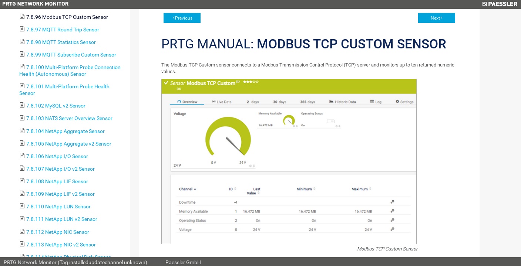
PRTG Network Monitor (30, 262)
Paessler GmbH (183, 262)
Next (435, 18)
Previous (183, 18)
